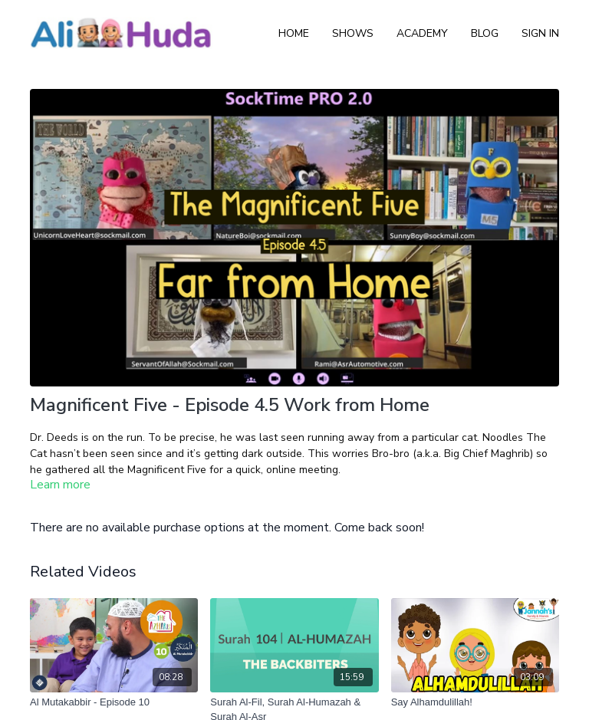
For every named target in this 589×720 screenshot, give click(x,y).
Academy (422, 33)
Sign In (540, 33)
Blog (485, 33)
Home (293, 33)
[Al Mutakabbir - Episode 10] (114, 702)
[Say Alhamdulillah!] (475, 702)
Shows (352, 33)
